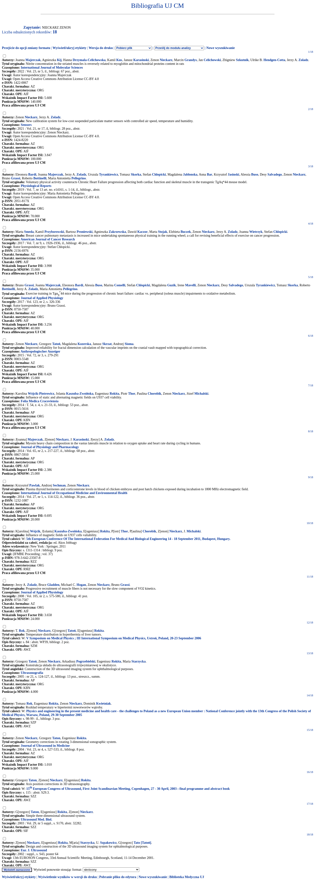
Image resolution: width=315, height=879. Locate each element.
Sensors (26, 125)
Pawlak (34, 485)
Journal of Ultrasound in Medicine (45, 745)
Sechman (59, 485)
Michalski (201, 393)
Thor (131, 393)
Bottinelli (39, 178)
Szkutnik (242, 60)
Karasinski (141, 60)
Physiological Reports (36, 186)
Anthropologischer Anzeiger (40, 351)
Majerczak (33, 60)
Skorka (136, 174)
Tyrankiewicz (108, 174)
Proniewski (84, 232)
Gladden (53, 585)
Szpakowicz (108, 842)
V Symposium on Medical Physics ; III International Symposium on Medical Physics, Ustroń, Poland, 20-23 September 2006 (113, 638)
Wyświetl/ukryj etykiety (69, 48)
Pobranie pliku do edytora (117, 877)
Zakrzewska (117, 232)
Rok (22, 630)
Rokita (114, 393)
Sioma (129, 344)
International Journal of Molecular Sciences (52, 67)
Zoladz (303, 60)
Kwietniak (103, 703)
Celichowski (212, 60)
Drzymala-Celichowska (89, 60)
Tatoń (56, 344)
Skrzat (107, 344)
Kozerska (84, 344)
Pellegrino (78, 178)
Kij (59, 60)
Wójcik (35, 531)
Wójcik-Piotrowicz (41, 393)
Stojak (162, 232)
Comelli (119, 285)
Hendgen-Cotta (274, 60)
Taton (56, 738)
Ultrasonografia (32, 673)
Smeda (29, 232)
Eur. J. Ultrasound (34, 850)
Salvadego (274, 174)
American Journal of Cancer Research (48, 239)
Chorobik (154, 393)
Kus (119, 60)
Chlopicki (159, 174)
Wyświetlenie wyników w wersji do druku (67, 877)
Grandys (190, 60)
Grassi (15, 178)
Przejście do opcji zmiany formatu (26, 48)
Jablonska (190, 174)
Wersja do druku (101, 48)
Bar (209, 174)
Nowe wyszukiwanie (220, 48)
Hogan (81, 585)
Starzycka (138, 661)
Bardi (32, 174)
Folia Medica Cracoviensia (39, 401)
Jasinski (233, 174)
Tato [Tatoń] (142, 842)
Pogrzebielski (85, 661)
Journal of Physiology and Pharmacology (50, 447)
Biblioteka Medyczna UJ (186, 877)
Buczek (185, 232)
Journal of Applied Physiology (42, 298)
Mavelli (190, 285)
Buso (254, 174)
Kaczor (142, 232)
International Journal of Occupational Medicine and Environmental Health (74, 493)
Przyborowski (54, 232)
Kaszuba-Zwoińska (79, 393)
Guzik (171, 285)
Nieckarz (166, 60)
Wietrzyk (255, 232)
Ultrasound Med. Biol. (36, 819)
